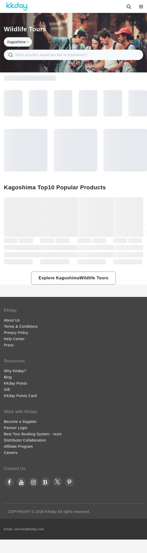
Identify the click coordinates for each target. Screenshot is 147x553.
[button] (73, 278)
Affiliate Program (18, 446)
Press (9, 345)
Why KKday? (15, 371)
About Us (12, 320)
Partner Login (15, 428)
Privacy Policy (16, 333)
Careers (11, 453)
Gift (7, 389)
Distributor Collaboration (25, 440)
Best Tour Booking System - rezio (33, 434)
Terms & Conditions (21, 326)
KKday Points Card (20, 396)
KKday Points (15, 383)
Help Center (14, 339)
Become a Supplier (20, 422)
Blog (8, 377)
